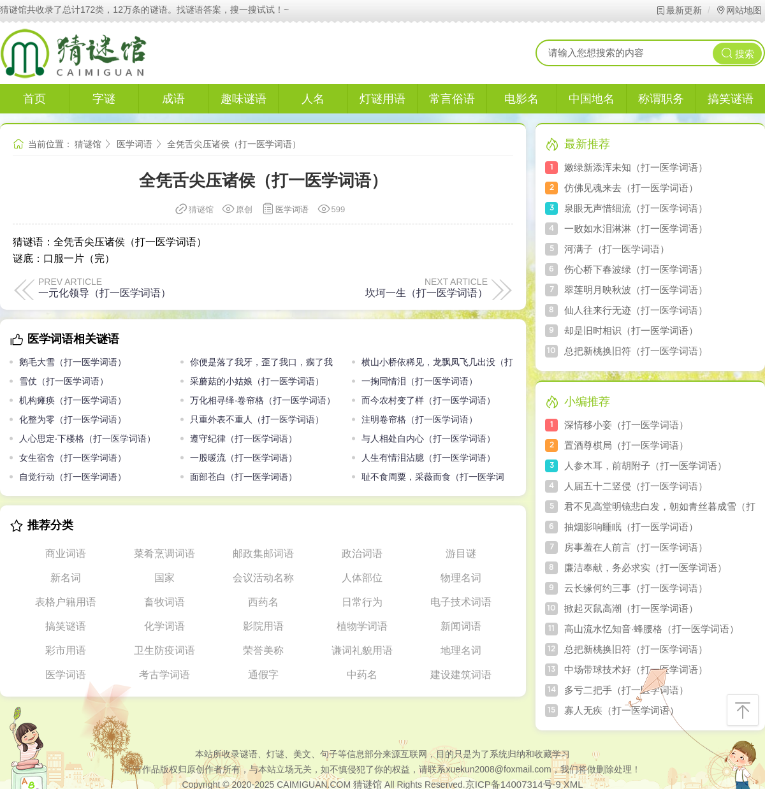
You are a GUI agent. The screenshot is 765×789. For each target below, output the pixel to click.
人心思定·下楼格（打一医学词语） (87, 438)
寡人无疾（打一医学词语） (621, 710)
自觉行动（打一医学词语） (72, 477)
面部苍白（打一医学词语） (243, 477)
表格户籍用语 (65, 602)
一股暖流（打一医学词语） (243, 457)
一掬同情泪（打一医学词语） (419, 381)
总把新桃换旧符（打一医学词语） (636, 350)
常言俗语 (452, 98)
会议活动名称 (263, 577)
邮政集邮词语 (263, 553)
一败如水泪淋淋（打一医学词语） (636, 228)
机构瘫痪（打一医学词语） (72, 400)
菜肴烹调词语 (164, 553)
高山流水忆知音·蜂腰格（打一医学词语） (651, 628)
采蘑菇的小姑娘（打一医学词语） (257, 381)
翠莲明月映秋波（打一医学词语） (636, 289)
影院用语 (263, 626)
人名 (313, 98)
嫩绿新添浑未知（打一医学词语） (636, 167)
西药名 (263, 602)
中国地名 (592, 98)
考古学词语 (164, 674)
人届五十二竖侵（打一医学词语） (636, 486)
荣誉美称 (263, 650)
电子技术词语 (461, 602)
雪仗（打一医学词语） (63, 381)
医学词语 (134, 144)
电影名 (521, 98)
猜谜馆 (88, 144)
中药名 (362, 674)
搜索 (737, 53)
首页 (34, 98)
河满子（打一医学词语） (616, 248)
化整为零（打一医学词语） (72, 419)
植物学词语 (362, 626)
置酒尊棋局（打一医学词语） (626, 445)
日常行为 (362, 602)
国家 (164, 577)
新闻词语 (461, 626)
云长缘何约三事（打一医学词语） (636, 588)
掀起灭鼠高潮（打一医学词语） (631, 608)
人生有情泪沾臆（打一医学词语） (428, 457)
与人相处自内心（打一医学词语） (428, 438)
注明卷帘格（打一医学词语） (419, 419)
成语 (173, 98)
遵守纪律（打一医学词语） (243, 438)
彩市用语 (65, 650)
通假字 (263, 674)
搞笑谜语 (65, 626)
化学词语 (164, 626)
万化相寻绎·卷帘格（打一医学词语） (262, 400)
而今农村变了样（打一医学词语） (428, 400)
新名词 (65, 577)
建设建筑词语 (461, 674)
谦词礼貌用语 (362, 650)
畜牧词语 (164, 602)
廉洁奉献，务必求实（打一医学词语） (645, 567)
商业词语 (65, 553)
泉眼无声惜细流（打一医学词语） (636, 208)
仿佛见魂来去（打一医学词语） (631, 187)
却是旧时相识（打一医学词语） (631, 330)
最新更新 (678, 10)
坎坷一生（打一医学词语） (426, 292)
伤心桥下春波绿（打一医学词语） (636, 269)
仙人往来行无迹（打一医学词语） (636, 310)
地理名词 (461, 650)
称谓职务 (661, 98)
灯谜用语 (382, 98)
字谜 (103, 98)
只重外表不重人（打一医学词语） (257, 419)
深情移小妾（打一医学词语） (626, 424)
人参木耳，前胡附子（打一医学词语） (645, 465)
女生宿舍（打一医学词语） (72, 457)
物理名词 (461, 577)
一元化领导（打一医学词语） (104, 292)
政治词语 (362, 553)
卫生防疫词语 (164, 650)
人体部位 (362, 577)
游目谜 (461, 553)
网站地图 (738, 10)
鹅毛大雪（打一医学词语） (72, 362)
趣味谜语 (243, 98)
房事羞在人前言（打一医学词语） (636, 547)
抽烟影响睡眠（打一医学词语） (631, 526)
